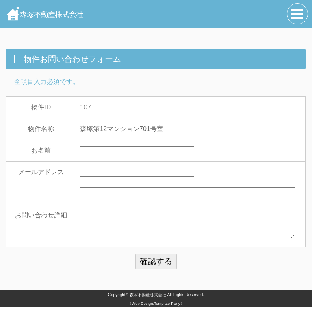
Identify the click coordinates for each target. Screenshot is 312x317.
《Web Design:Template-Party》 (156, 313)
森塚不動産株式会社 (148, 304)
